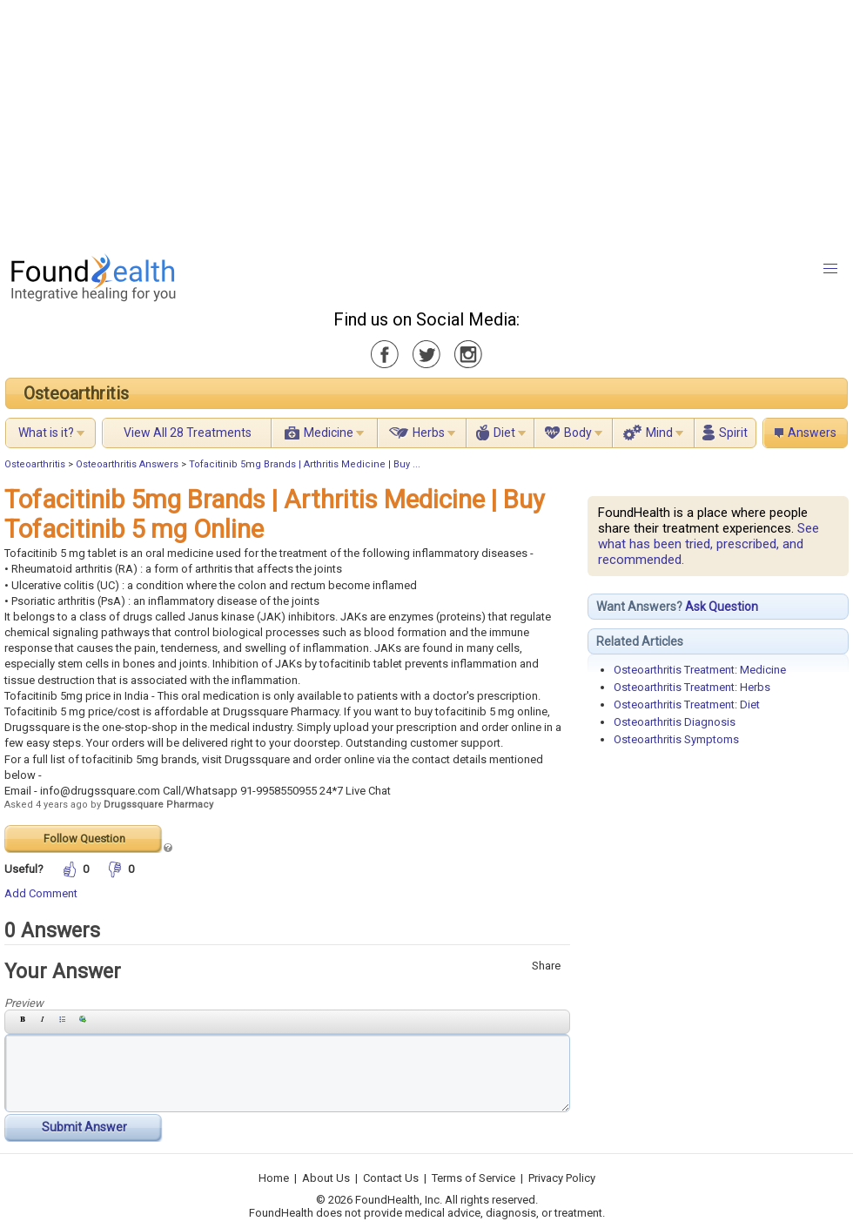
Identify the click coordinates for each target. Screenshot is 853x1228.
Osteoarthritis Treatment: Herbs (692, 687)
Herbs (429, 433)
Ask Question (721, 607)
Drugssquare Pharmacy (158, 804)
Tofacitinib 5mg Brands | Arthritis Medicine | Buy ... (304, 464)
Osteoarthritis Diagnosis (674, 721)
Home (274, 1177)
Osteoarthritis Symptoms (676, 739)
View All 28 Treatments (188, 433)
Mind (659, 433)
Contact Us (391, 1177)
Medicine (328, 433)
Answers (812, 433)
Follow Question (84, 838)
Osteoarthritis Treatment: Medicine (700, 669)
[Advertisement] (388, 122)
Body (578, 433)
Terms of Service (473, 1177)
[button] (830, 269)
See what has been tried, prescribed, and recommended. (708, 543)
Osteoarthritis (76, 393)
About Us (326, 1177)
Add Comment (40, 893)
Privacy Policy (561, 1177)
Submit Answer (84, 1127)
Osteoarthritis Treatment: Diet (687, 704)
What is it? (46, 433)
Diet (504, 433)
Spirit (733, 433)
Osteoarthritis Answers (127, 464)
